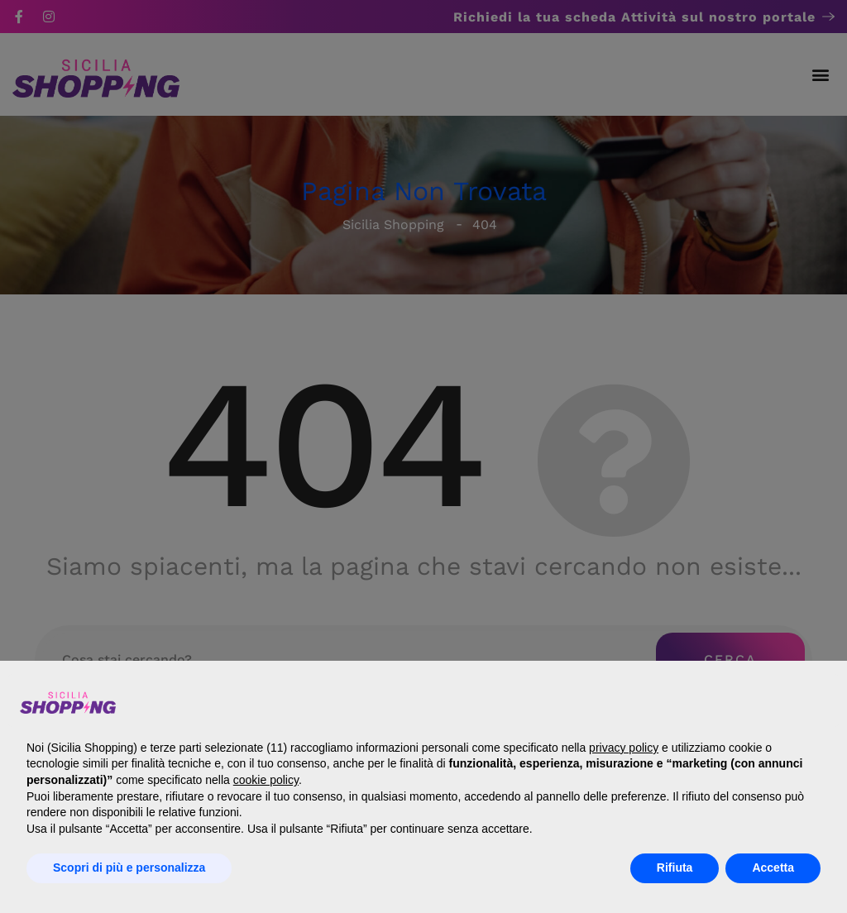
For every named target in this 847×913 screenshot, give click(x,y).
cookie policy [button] (266, 779)
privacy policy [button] (623, 747)
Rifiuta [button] (675, 867)
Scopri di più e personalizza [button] (129, 867)
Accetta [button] (773, 867)
